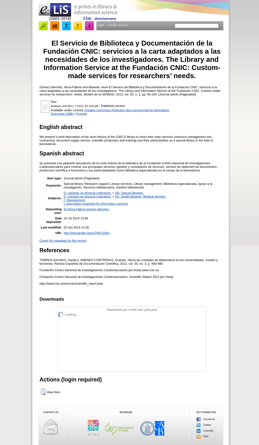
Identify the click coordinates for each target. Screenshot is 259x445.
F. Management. (75, 200)
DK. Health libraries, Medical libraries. (140, 196)
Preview (81, 114)
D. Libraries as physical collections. (87, 193)
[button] (43, 391)
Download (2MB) (62, 114)
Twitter (204, 425)
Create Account (117, 25)
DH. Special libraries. (129, 193)
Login (100, 25)
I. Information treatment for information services (96, 203)
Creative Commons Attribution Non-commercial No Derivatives (126, 110)
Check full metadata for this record (63, 240)
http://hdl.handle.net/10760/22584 (86, 233)
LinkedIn (205, 431)
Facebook (206, 419)
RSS (203, 437)
